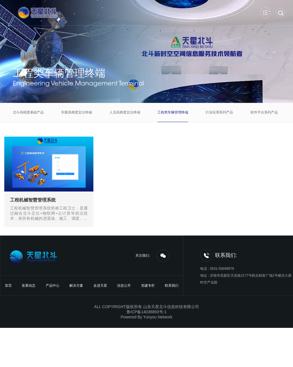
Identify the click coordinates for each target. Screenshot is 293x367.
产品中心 (52, 286)
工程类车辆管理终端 (59, 73)
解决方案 (76, 286)
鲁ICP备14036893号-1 (146, 312)
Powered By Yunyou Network (146, 317)
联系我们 (171, 286)
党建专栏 (148, 286)
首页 (8, 286)
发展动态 (28, 286)
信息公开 (124, 286)
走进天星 (100, 286)
